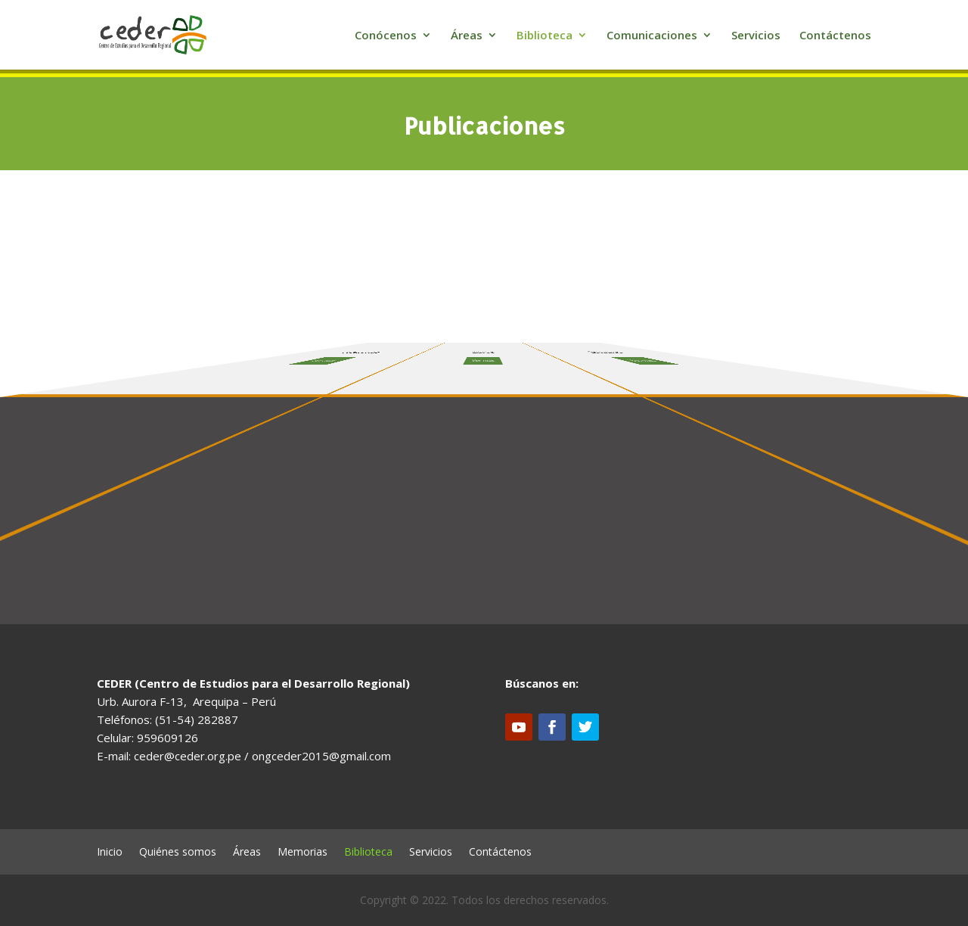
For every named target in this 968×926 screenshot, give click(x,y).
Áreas (466, 36)
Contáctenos (835, 36)
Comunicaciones (652, 36)
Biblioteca (544, 36)
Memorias (302, 853)
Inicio (110, 853)
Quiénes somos (177, 853)
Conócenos (386, 36)
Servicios (755, 36)
